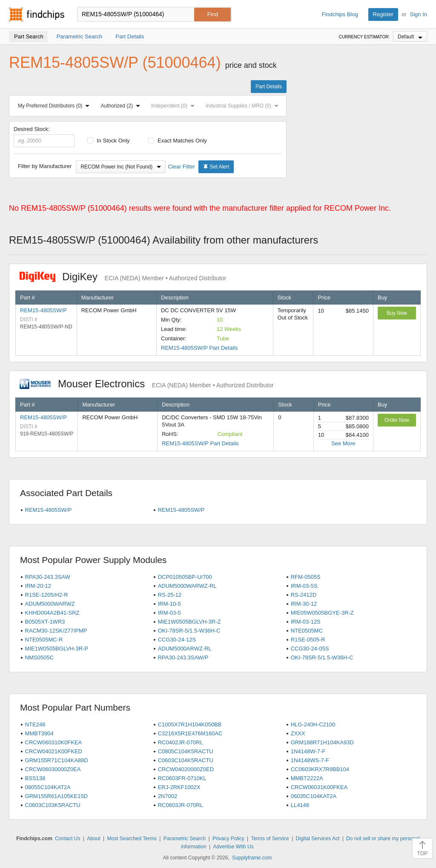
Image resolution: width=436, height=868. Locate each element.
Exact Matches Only (177, 140)
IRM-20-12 (38, 586)
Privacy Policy (228, 839)
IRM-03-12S (306, 621)
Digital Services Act (318, 839)
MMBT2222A (307, 778)
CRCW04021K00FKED (53, 751)
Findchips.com (36, 14)
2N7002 (168, 796)
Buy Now (397, 313)
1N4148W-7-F (308, 751)
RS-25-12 (170, 595)
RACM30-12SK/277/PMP (56, 630)
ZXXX (298, 733)
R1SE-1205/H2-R (46, 595)
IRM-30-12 (304, 604)
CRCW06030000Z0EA (53, 769)
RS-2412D (304, 595)
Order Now (396, 420)
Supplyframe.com (252, 858)
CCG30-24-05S (310, 648)
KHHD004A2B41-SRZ (52, 613)
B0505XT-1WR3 (45, 621)
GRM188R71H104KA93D (322, 742)
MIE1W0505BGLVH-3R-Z (189, 621)
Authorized (122, 106)
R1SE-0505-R (308, 639)
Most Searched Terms (132, 839)
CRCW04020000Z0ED (186, 769)
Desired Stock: (44, 136)
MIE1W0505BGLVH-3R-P (57, 648)
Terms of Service (270, 839)
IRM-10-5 (169, 604)
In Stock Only (108, 140)
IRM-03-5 (169, 613)
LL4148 (300, 805)
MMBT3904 (39, 733)
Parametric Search (185, 839)
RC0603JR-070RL (180, 805)
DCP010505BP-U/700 (185, 577)
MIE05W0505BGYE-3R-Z (322, 613)
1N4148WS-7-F (310, 760)
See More (343, 443)
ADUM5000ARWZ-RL (185, 648)
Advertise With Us (233, 847)
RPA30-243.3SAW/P (183, 657)
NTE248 (35, 724)
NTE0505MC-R (44, 639)
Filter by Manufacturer (45, 166)
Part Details (268, 87)
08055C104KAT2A (48, 787)
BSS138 (35, 778)
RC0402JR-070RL (180, 742)
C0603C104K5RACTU (185, 760)
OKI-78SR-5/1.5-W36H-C (189, 630)
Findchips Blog (340, 14)
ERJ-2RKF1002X (179, 787)
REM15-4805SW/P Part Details (199, 348)
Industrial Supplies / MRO (244, 106)
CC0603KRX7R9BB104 (320, 769)
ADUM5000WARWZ (50, 604)
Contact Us (67, 839)
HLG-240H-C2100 (313, 724)
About (93, 839)
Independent (174, 106)
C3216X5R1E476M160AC (190, 733)
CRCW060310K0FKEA (53, 742)
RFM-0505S (306, 577)
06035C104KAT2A (313, 796)
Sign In (418, 14)
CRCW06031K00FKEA (319, 787)
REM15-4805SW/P (43, 310)
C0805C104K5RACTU (185, 751)
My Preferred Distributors (55, 106)
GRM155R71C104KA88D (56, 760)
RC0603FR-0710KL (182, 778)
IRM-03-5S (304, 586)
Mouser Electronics (147, 383)
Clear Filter (181, 166)
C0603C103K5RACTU (52, 805)
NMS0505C (39, 657)
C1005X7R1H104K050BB (190, 724)
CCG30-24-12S (177, 639)
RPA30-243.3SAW (47, 577)
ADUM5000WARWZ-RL (187, 586)
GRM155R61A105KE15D (56, 796)
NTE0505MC (307, 630)
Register (383, 14)
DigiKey (123, 276)
